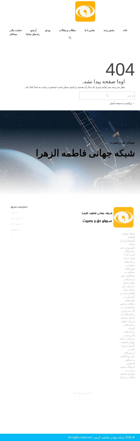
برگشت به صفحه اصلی (122, 103)
